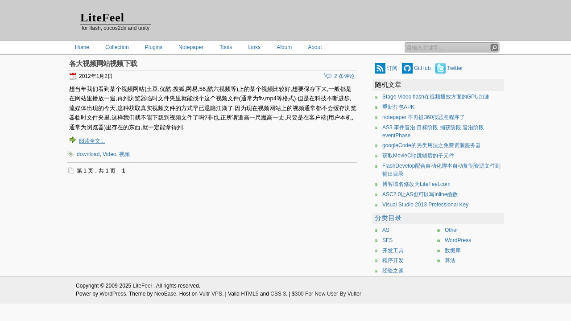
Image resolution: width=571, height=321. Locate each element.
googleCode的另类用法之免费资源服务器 (431, 145)
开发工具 (393, 250)
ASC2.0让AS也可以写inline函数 (420, 194)
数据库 (453, 250)
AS (385, 230)
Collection (117, 47)
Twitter (455, 68)
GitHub (422, 68)
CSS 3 (278, 294)
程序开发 (393, 260)
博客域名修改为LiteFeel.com (416, 184)
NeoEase (165, 294)
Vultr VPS (210, 294)
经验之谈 (393, 271)
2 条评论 (344, 76)
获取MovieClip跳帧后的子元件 (418, 155)
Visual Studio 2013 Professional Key (425, 205)
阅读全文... (92, 141)
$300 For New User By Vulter (326, 294)
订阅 (392, 68)
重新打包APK (398, 107)
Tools (225, 47)
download (88, 154)
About (315, 47)
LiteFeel (102, 17)
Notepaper (190, 47)
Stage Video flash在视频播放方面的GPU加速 (435, 97)
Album (284, 47)
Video (109, 154)
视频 (124, 154)
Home (82, 47)
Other (451, 230)
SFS (387, 240)
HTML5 (249, 294)
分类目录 (388, 218)
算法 (450, 260)
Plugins (153, 47)
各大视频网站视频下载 (103, 63)
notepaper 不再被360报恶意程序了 (423, 117)
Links (254, 47)
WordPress (458, 240)
